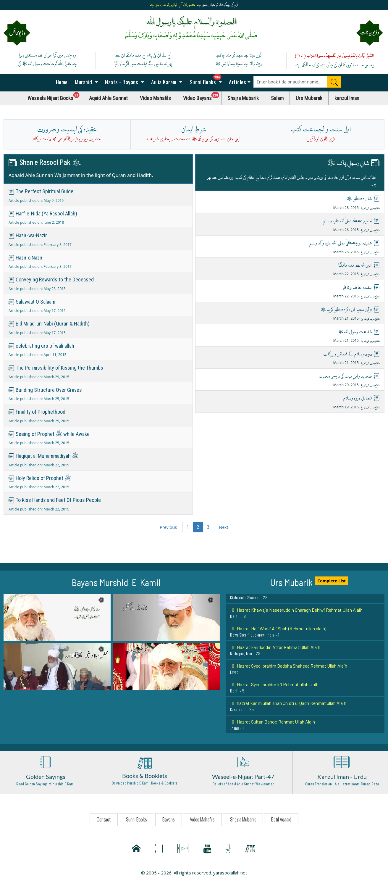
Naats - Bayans (122, 82)
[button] (57, 616)
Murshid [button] (84, 82)
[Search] (334, 82)
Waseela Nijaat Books (55, 96)
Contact (104, 819)
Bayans (168, 819)
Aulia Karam (164, 82)
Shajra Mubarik (243, 98)
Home (61, 82)
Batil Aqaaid (281, 819)
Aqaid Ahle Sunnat (108, 98)
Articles (237, 82)
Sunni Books (207, 80)
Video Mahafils (155, 98)
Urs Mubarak (309, 98)
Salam (277, 98)
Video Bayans (202, 96)
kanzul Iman (346, 98)
